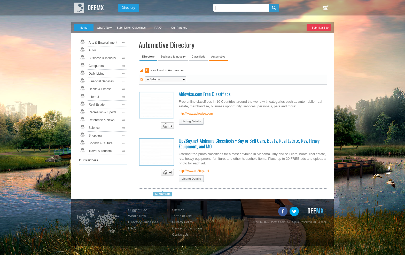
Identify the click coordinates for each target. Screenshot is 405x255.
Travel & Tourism (100, 151)
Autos (93, 50)
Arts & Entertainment (103, 42)
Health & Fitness (100, 89)
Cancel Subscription (187, 228)
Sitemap (178, 210)
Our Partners (179, 27)
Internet (94, 97)
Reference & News (101, 120)
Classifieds (198, 56)
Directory (128, 8)
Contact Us (180, 234)
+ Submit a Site (319, 27)
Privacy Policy (182, 222)
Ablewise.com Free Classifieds (204, 94)
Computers (96, 66)
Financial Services (101, 81)
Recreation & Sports (102, 112)
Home (83, 27)
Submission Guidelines (131, 27)
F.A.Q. (158, 27)
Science (94, 128)
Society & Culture (101, 143)
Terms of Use (182, 216)
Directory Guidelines (143, 222)
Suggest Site (137, 210)
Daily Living (96, 73)
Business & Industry (102, 58)
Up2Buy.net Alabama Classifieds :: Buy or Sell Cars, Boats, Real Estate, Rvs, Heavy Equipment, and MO (249, 143)
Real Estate (97, 104)
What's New (104, 27)
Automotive (218, 56)
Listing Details (191, 121)
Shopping (95, 135)
